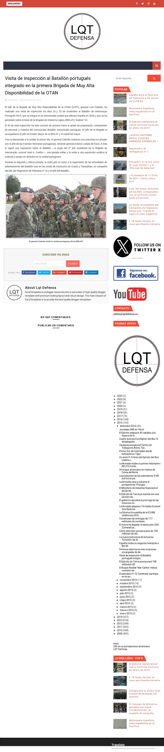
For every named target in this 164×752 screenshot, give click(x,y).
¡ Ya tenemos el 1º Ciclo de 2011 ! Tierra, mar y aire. (143, 178)
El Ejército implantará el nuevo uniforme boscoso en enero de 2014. (144, 125)
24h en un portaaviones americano (131, 646)
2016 (120, 419)
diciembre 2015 (128, 426)
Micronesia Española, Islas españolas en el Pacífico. (142, 111)
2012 (120, 623)
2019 (120, 409)
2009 (120, 633)
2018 (120, 412)
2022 (120, 399)
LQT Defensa (120, 649)
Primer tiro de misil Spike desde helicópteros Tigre (135, 452)
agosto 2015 (126, 590)
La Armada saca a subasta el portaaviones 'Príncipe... (134, 483)
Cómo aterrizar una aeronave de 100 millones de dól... (138, 532)
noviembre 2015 (128, 580)
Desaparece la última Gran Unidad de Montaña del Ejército (145, 694)
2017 (120, 416)
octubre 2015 (127, 583)
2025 (120, 396)
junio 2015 (125, 596)
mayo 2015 (126, 600)
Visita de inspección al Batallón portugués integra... (135, 557)
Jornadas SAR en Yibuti (131, 429)
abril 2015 (125, 603)
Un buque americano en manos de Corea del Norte (137, 471)
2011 (120, 627)
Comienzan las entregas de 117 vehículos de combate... (135, 520)
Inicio (116, 643)
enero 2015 (126, 613)
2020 (120, 406)
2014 (120, 617)
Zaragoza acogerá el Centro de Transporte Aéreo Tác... (135, 446)
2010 (120, 630)
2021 (120, 402)
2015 (120, 422)
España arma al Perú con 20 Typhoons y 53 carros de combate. (143, 98)
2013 (120, 620)
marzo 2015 (126, 607)
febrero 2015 (127, 610)
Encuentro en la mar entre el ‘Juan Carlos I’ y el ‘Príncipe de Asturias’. (144, 165)
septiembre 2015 (129, 586)
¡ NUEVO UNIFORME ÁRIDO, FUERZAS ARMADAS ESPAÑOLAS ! (143, 138)
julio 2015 (125, 593)
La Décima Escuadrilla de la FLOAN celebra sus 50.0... (137, 514)
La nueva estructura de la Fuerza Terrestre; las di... (136, 538)
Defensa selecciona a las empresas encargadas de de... (137, 550)
